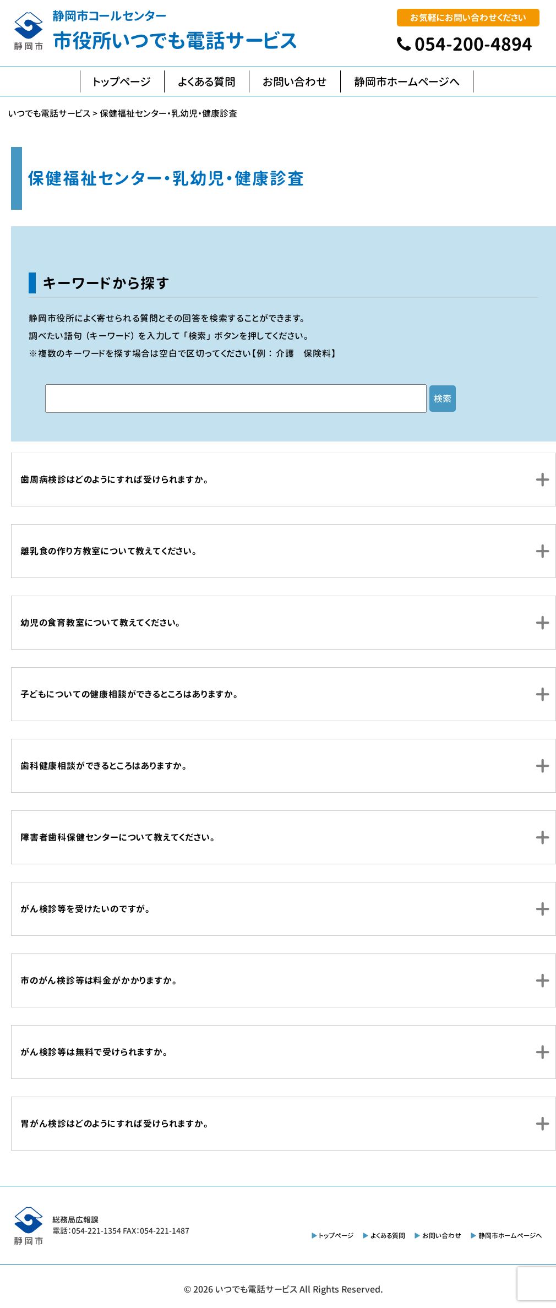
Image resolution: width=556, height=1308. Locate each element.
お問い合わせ (295, 81)
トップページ (122, 81)
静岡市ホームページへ (407, 81)
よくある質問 (207, 81)
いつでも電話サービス (256, 1289)
